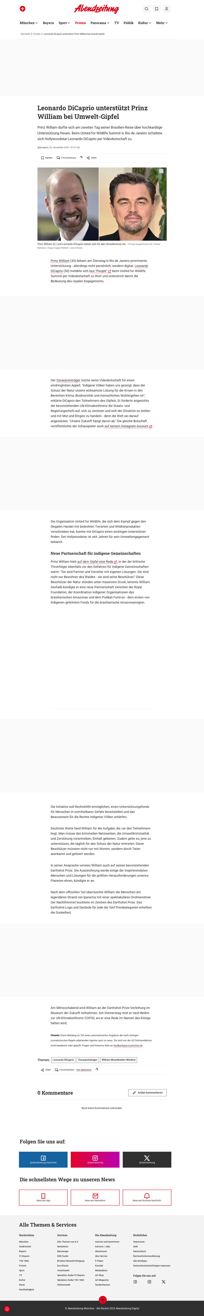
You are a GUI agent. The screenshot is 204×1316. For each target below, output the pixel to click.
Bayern (22, 1251)
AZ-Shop (99, 1275)
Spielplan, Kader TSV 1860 (70, 1280)
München (24, 1241)
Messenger (63, 1251)
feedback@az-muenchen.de (127, 1045)
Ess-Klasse (62, 1265)
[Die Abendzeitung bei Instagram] (95, 1160)
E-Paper (99, 1261)
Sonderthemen (102, 1284)
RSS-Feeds (62, 1256)
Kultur (22, 1280)
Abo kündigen (140, 1261)
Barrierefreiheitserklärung (146, 1256)
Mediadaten (101, 1270)
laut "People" (98, 271)
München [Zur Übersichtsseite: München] (27, 23)
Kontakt (99, 1265)
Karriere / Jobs (102, 1246)
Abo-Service (101, 1256)
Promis (36, 34)
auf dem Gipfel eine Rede (95, 561)
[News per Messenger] (43, 1198)
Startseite (25, 34)
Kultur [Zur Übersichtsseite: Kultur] (143, 23)
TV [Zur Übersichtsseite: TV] (116, 23)
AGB (135, 1246)
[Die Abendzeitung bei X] (147, 1160)
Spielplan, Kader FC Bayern (71, 1275)
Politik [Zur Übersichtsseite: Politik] (129, 23)
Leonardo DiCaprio (63, 1059)
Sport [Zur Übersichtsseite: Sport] (63, 23)
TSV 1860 (24, 1261)
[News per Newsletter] (95, 1198)
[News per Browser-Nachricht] (147, 1198)
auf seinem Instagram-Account (126, 426)
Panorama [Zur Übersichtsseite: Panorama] (98, 23)
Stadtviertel (25, 1246)
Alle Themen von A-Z (67, 1241)
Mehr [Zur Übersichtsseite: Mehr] (160, 23)
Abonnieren (101, 1251)
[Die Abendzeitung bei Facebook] (43, 1160)
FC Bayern (24, 1256)
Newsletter (62, 1246)
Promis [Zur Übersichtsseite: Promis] (80, 23)
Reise (22, 1284)
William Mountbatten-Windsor (119, 1059)
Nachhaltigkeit (26, 1289)
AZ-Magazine (102, 1280)
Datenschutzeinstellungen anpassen (151, 1265)
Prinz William (60, 261)
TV (20, 1275)
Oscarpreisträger (68, 380)
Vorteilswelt (63, 1270)
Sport (22, 1270)
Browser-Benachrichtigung (70, 1261)
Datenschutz (139, 1251)
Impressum (139, 1241)
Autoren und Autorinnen (107, 1241)
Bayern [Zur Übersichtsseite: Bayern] (48, 23)
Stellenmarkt (63, 1284)
